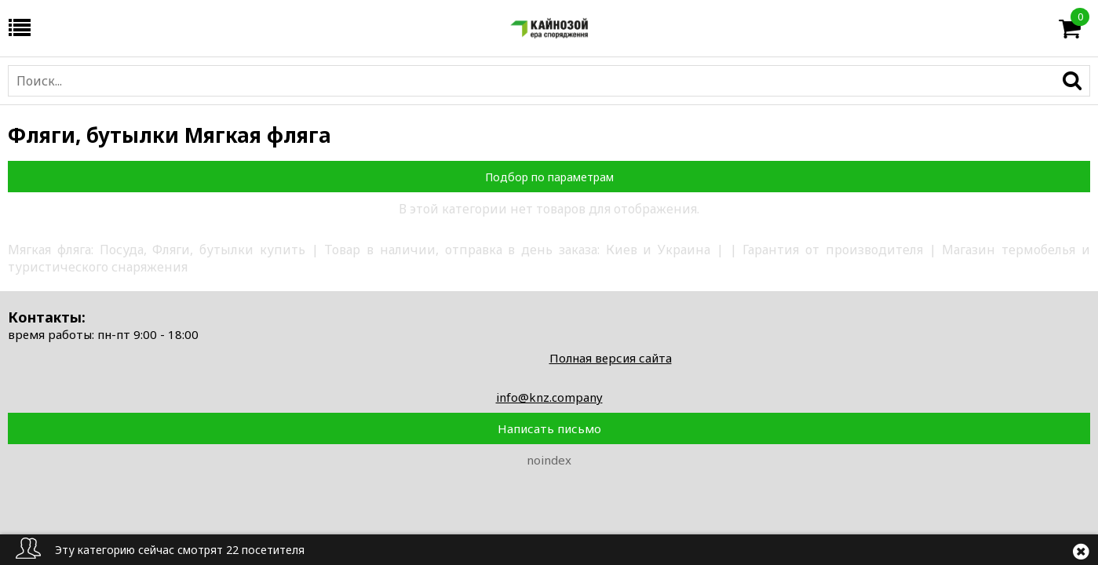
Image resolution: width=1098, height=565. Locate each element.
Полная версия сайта (610, 358)
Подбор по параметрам (549, 177)
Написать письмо (549, 428)
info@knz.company (549, 397)
